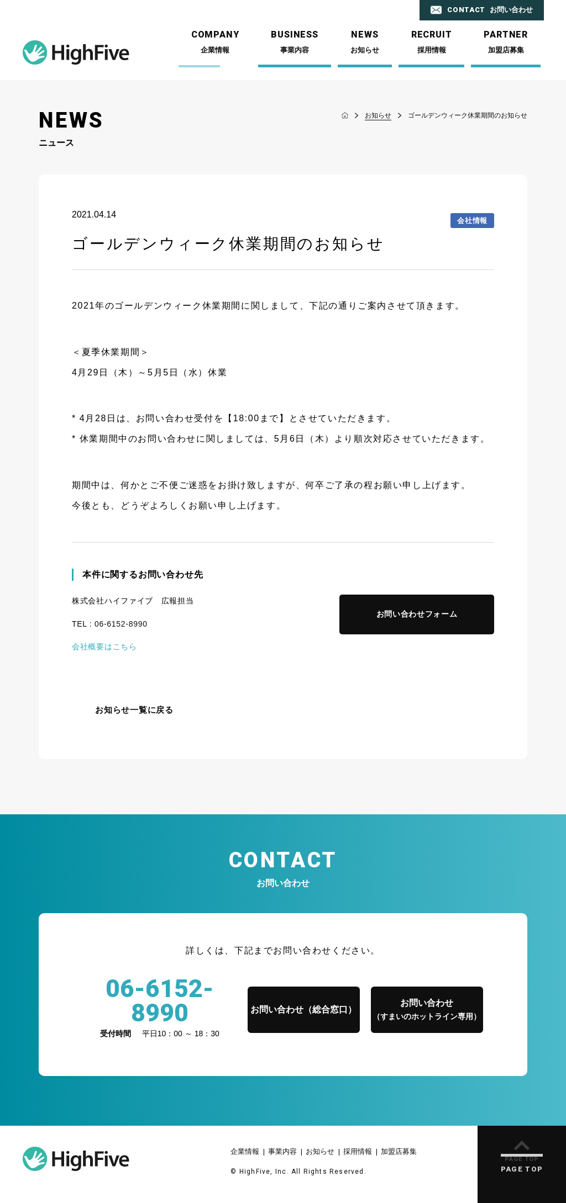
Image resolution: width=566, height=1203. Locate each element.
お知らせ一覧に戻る (134, 710)
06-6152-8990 (121, 623)
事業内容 (282, 1151)
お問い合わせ (427, 1010)
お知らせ (320, 1151)
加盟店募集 (399, 1151)
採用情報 (357, 1151)
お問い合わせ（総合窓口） (303, 1009)
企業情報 (244, 1151)
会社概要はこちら (104, 646)
